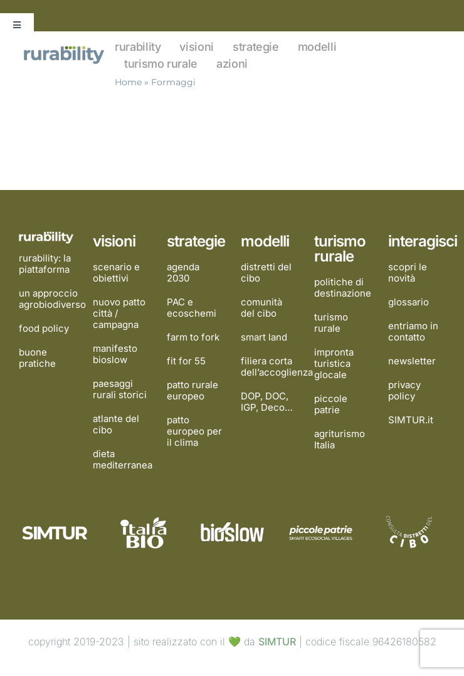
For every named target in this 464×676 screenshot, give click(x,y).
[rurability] (65, 49)
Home (128, 82)
